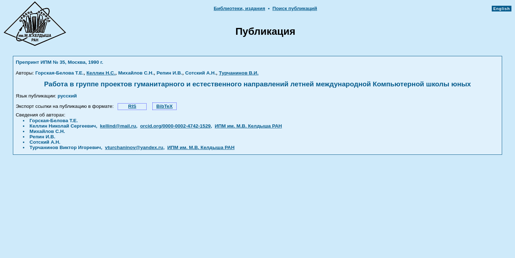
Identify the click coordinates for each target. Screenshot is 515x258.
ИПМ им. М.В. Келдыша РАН (248, 126)
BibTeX (164, 106)
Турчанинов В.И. (239, 73)
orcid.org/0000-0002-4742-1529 (175, 126)
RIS (132, 106)
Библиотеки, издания (239, 8)
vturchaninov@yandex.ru (134, 147)
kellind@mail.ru (118, 126)
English (501, 8)
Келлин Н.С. (101, 73)
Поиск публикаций (295, 8)
